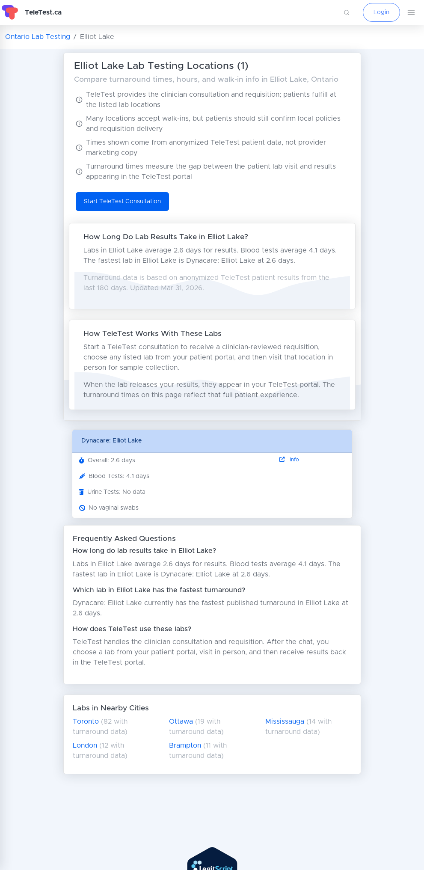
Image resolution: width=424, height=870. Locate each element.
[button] (346, 12)
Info (289, 460)
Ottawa (181, 721)
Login (381, 12)
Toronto (86, 721)
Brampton (185, 745)
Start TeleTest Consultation (122, 202)
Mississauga (284, 721)
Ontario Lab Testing (37, 36)
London (85, 745)
